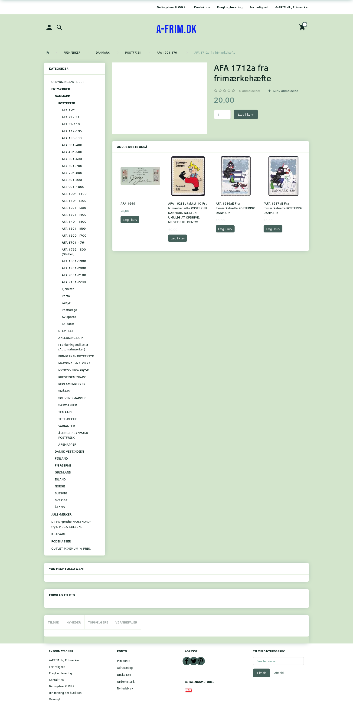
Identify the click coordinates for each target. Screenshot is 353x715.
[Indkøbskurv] (303, 27)
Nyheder (73, 622)
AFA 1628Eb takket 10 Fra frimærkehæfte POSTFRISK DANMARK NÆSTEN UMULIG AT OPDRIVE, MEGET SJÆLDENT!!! (187, 212)
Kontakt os (202, 7)
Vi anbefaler (126, 622)
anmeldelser (249, 90)
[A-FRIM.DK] (176, 29)
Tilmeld (261, 673)
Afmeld (279, 673)
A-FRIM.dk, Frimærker (292, 7)
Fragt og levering (229, 7)
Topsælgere (98, 622)
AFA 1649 (128, 203)
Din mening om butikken (65, 693)
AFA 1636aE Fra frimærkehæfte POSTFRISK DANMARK (235, 208)
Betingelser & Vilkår (172, 7)
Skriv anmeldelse (285, 90)
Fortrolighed (258, 7)
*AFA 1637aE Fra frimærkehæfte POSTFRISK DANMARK (283, 208)
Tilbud (53, 622)
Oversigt (54, 699)
